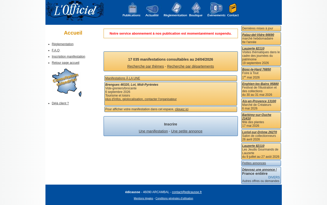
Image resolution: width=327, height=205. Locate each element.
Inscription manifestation (68, 56)
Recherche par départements (190, 66)
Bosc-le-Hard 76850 (256, 69)
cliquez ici (181, 109)
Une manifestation (153, 131)
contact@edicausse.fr (187, 192)
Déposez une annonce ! (259, 169)
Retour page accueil (66, 63)
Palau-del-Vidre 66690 (258, 35)
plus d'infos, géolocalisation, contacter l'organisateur (141, 99)
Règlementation (63, 44)
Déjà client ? (60, 103)
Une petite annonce (186, 131)
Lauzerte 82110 (253, 48)
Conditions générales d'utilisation (174, 198)
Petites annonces (254, 163)
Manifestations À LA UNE (122, 78)
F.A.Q (56, 50)
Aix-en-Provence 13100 (259, 101)
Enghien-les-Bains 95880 (260, 84)
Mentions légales (143, 198)
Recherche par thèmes (145, 66)
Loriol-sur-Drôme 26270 (259, 132)
